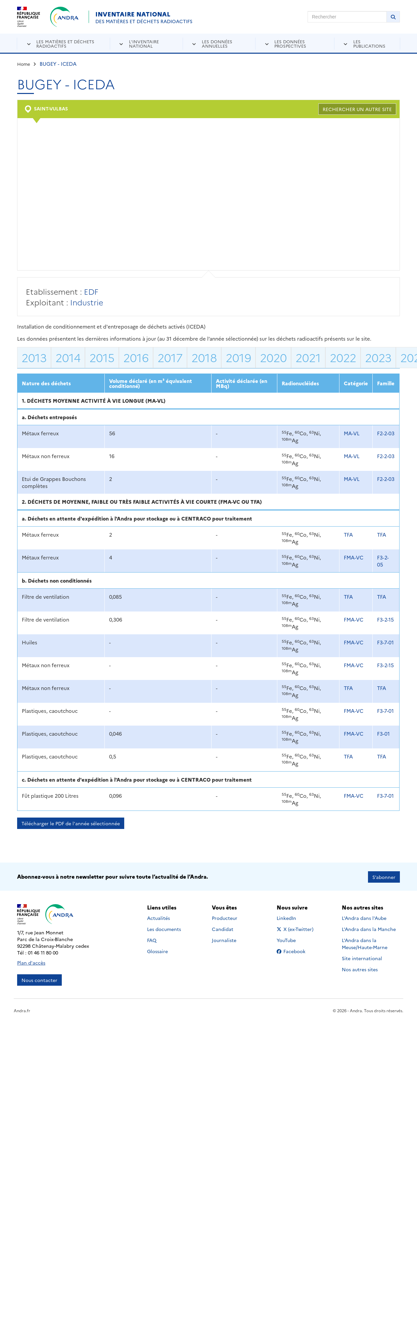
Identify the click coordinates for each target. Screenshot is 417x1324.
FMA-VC (353, 557)
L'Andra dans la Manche (369, 928)
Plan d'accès (31, 962)
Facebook (296, 950)
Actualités (158, 917)
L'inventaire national (144, 43)
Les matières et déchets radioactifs (65, 43)
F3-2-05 (383, 561)
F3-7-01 (385, 642)
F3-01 (383, 733)
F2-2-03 (386, 433)
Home (23, 64)
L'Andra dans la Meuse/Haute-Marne (364, 943)
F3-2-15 (385, 619)
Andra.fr (22, 1010)
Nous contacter (39, 979)
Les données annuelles (217, 43)
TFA (348, 534)
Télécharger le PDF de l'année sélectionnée (70, 823)
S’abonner (384, 876)
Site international (362, 957)
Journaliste (224, 939)
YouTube (294, 939)
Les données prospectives (290, 43)
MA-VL (352, 433)
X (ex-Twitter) (296, 928)
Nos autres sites (360, 968)
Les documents (164, 928)
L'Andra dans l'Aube (364, 917)
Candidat (222, 928)
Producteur (224, 917)
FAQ (151, 939)
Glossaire (157, 950)
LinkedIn (294, 917)
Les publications (369, 43)
